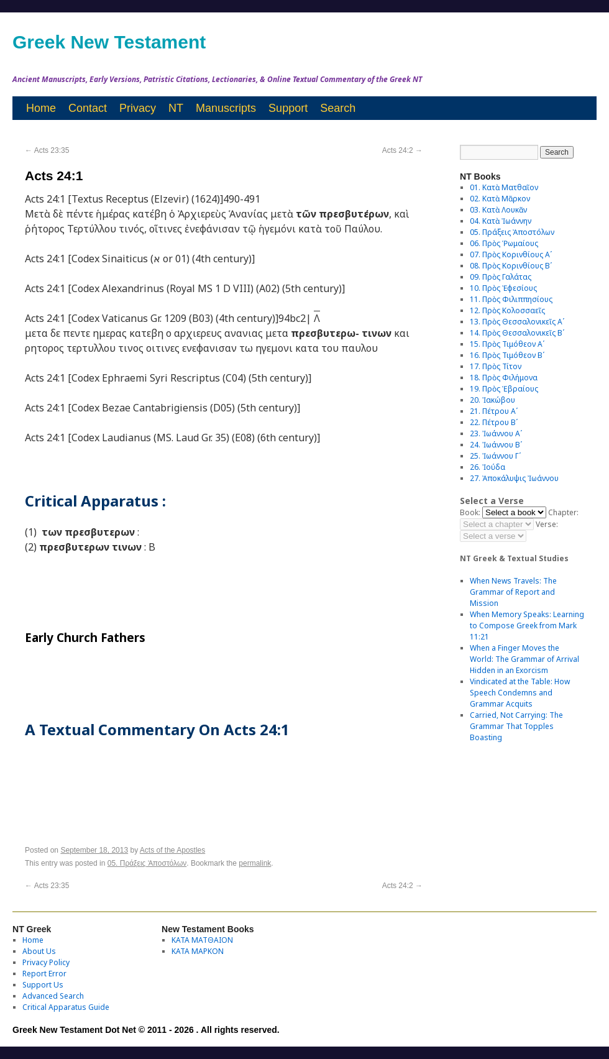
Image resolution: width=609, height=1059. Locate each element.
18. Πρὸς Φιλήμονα (504, 377)
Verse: (547, 524)
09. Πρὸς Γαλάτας (500, 277)
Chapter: (563, 512)
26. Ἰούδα (487, 467)
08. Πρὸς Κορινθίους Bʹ (511, 265)
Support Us (42, 984)
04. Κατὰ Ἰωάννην (500, 221)
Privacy (137, 108)
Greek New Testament (109, 42)
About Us (39, 951)
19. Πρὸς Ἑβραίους (504, 388)
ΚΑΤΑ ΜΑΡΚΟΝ (198, 951)
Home (41, 108)
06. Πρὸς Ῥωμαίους (504, 243)
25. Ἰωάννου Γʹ (495, 456)
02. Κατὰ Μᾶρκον (500, 198)
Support (288, 108)
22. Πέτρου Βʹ (494, 422)
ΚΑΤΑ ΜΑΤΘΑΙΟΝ (202, 940)
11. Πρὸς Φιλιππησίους (511, 299)
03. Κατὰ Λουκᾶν (498, 209)
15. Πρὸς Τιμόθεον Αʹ (507, 344)
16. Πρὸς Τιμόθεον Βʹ (507, 355)
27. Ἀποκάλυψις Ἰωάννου (514, 478)
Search (337, 108)
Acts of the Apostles (172, 850)
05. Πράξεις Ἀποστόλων (147, 863)
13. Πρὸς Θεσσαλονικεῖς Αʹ (517, 321)
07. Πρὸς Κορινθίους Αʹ (511, 254)
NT (175, 108)
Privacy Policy (46, 962)
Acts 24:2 (402, 150)
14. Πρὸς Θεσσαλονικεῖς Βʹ (517, 333)
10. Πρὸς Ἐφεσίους (503, 288)
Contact (87, 108)
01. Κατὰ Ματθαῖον (504, 187)
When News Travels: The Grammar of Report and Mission (513, 591)
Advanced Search (53, 996)
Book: (470, 512)
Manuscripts (226, 108)
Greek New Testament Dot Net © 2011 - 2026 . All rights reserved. (146, 1030)
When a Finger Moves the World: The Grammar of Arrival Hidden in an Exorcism (524, 659)
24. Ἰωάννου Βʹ (496, 444)
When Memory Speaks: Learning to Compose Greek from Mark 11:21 (527, 625)
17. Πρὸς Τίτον (495, 366)
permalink (255, 863)
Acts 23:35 (47, 150)
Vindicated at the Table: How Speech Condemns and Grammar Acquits (520, 692)
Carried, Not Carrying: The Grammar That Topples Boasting (516, 726)
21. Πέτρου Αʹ (494, 411)
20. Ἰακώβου (492, 400)
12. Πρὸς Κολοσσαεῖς (507, 310)
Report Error (44, 973)
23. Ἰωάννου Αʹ (496, 433)
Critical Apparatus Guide (65, 1007)
